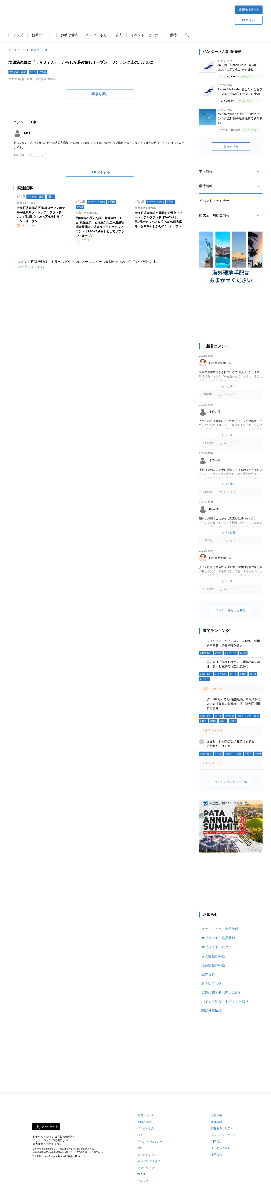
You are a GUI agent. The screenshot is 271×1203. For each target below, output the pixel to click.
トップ (18, 35)
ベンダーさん (96, 35)
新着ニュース (42, 35)
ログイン (248, 20)
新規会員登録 (248, 9)
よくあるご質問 (220, 1148)
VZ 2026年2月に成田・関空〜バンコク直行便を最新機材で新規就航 (240, 118)
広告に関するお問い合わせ (221, 992)
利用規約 (216, 1141)
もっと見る (230, 146)
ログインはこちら (30, 267)
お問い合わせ (211, 983)
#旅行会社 (206, 674)
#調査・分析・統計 (248, 716)
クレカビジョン (147, 1154)
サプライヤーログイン (218, 947)
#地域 (42, 71)
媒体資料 (208, 974)
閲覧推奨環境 (211, 1011)
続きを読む (99, 94)
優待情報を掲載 (213, 965)
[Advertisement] (148, 14)
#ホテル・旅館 (18, 71)
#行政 (233, 674)
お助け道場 (69, 35)
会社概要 (216, 1115)
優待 (173, 35)
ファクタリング (147, 1167)
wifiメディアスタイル (150, 1161)
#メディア (230, 653)
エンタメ (142, 1180)
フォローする (49, 1126)
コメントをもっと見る (231, 610)
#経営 (243, 653)
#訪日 (223, 721)
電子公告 (216, 1154)
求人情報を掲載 (213, 956)
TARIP (141, 1174)
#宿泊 (233, 721)
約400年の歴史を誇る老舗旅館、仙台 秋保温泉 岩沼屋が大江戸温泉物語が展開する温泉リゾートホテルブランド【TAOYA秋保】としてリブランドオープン (100, 226)
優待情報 (206, 186)
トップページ (16, 50)
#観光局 (229, 716)
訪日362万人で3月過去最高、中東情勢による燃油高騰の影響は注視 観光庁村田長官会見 (234, 704)
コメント (29, 225)
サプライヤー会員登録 (218, 938)
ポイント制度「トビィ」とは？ (225, 1001)
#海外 (218, 653)
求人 (118, 35)
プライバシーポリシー (225, 1135)
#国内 (33, 71)
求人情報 (206, 171)
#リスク (204, 679)
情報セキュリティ (222, 1128)
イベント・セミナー (146, 35)
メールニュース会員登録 (220, 929)
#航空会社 (206, 653)
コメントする (100, 172)
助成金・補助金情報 (214, 215)
